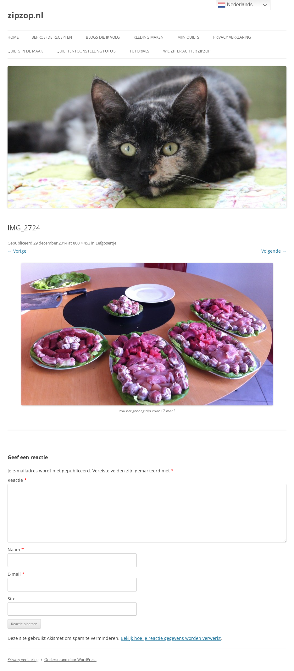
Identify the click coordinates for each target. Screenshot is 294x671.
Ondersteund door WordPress (70, 659)
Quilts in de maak (25, 51)
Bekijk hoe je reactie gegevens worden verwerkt (171, 638)
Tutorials (139, 51)
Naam (16, 550)
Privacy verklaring (232, 37)
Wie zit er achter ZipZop (186, 51)
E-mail (16, 574)
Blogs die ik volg (103, 37)
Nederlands (235, 5)
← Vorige (17, 251)
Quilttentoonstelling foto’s (86, 51)
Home (13, 37)
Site (11, 599)
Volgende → (273, 251)
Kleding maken (149, 37)
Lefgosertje (106, 243)
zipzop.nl (25, 15)
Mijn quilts (188, 37)
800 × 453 (81, 243)
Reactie (17, 480)
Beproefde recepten (51, 37)
